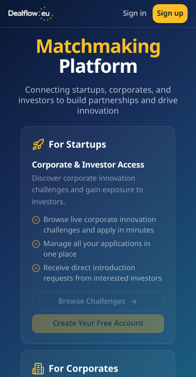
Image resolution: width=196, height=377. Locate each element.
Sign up (170, 13)
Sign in (134, 13)
